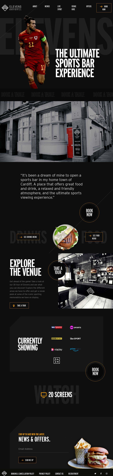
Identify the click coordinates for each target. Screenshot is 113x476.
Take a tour (21, 305)
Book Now (105, 8)
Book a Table (14, 94)
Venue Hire (74, 8)
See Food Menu (96, 237)
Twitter (95, 473)
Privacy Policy (44, 473)
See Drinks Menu (30, 237)
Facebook (101, 473)
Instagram (107, 473)
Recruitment (73, 473)
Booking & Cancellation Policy (22, 473)
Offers (88, 6)
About (35, 6)
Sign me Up (29, 460)
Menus (47, 6)
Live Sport (59, 8)
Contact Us (59, 473)
